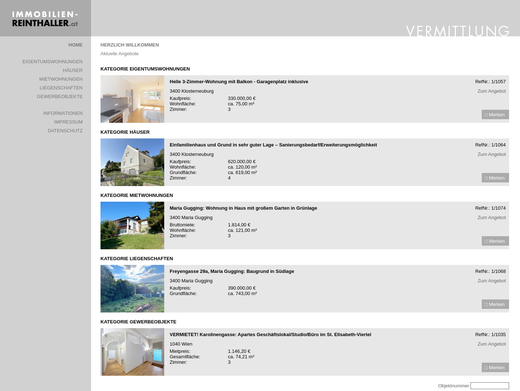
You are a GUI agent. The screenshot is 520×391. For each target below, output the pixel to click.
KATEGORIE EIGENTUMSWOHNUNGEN (145, 69)
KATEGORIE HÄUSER (125, 132)
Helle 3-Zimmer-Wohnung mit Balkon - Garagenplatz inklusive (239, 81)
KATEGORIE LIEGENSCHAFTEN (137, 258)
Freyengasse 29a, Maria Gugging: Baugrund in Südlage (232, 271)
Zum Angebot (492, 91)
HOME (75, 45)
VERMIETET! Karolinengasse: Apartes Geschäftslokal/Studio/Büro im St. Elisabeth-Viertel (270, 334)
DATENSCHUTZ (65, 130)
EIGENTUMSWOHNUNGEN (53, 61)
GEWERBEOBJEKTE (60, 96)
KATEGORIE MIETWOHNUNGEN (137, 195)
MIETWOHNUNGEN (61, 79)
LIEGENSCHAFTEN (61, 87)
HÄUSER (73, 70)
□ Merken (495, 114)
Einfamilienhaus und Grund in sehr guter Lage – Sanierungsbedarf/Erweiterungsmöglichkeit (273, 145)
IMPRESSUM (68, 122)
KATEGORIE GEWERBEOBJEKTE (139, 322)
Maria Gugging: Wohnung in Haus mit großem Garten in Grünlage (243, 208)
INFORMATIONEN (63, 113)
